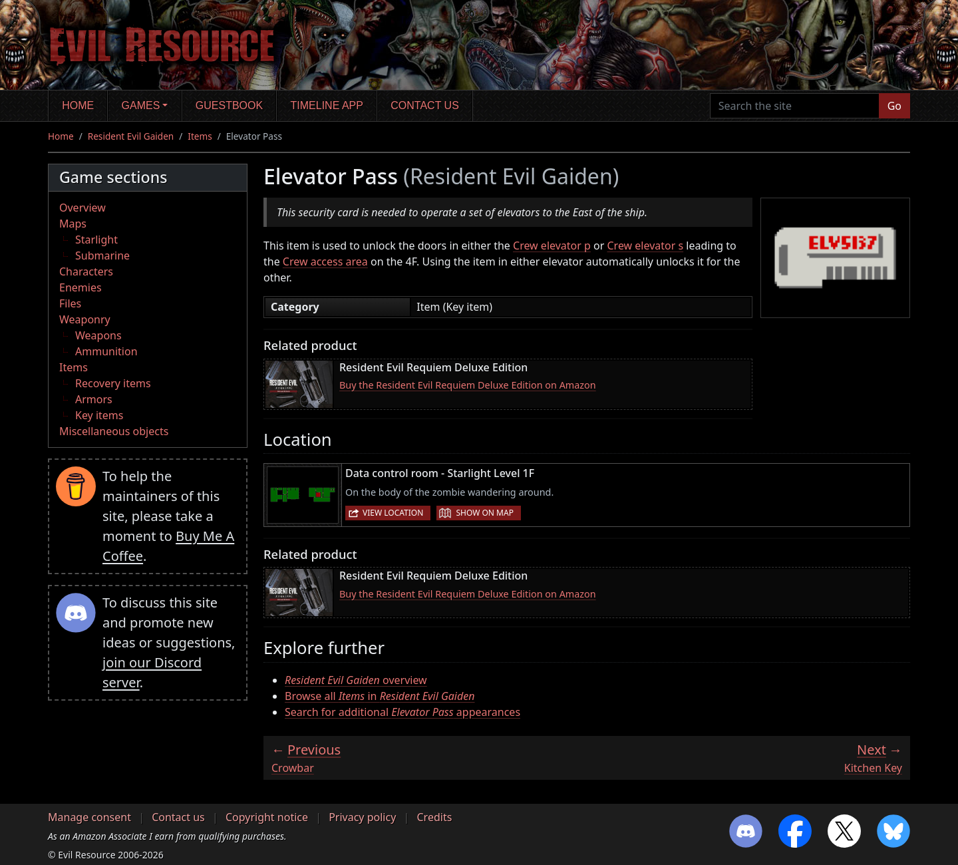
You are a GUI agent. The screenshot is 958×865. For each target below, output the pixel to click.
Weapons (98, 335)
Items (200, 136)
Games (141, 105)
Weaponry (84, 319)
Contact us (425, 105)
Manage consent (89, 817)
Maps (72, 223)
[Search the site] (794, 105)
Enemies (80, 287)
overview (356, 680)
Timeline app (327, 105)
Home (78, 105)
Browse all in (380, 696)
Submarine (102, 255)
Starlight (96, 239)
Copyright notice (267, 817)
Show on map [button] (484, 512)
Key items (99, 415)
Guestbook (229, 105)
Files (70, 303)
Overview (82, 207)
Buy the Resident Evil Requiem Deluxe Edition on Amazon (467, 385)
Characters (86, 271)
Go (894, 105)
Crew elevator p (552, 245)
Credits (434, 817)
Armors (93, 399)
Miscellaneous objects (113, 431)
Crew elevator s (645, 245)
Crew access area (325, 261)
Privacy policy (362, 817)
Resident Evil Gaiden (131, 136)
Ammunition (106, 351)
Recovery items (113, 383)
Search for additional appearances (402, 712)
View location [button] (393, 512)
